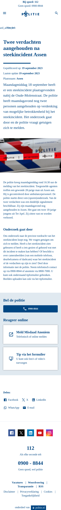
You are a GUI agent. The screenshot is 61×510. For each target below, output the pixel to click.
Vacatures (17, 482)
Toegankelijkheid (30, 495)
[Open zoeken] (56, 13)
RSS (41, 486)
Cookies (48, 491)
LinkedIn (39, 400)
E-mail (28, 408)
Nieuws (10, 27)
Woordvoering (36, 482)
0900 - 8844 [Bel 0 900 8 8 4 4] (30, 463)
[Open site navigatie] (5, 13)
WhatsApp (11, 408)
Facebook (10, 400)
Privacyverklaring (29, 491)
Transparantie (25, 486)
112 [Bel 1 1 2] (36, 1)
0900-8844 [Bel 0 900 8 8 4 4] (37, 5)
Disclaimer (9, 491)
